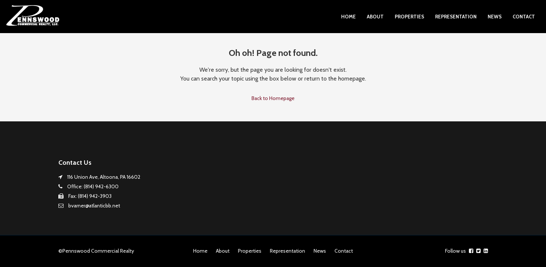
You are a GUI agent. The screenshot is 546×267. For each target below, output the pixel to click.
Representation (456, 16)
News (495, 16)
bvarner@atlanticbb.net (94, 205)
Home (348, 16)
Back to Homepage (273, 98)
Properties (409, 16)
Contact (524, 16)
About (375, 16)
